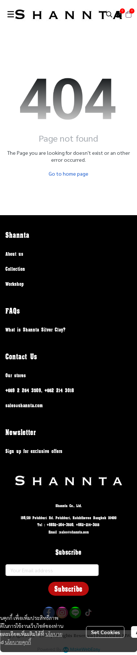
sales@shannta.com (24, 405)
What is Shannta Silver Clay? (35, 329)
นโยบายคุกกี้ (18, 642)
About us (14, 254)
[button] (109, 14)
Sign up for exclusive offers (33, 451)
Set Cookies (105, 632)
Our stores (15, 375)
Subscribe (68, 589)
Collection (15, 269)
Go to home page (68, 173)
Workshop (14, 284)
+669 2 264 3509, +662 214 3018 (39, 390)
